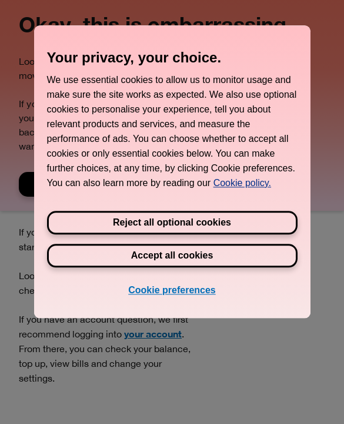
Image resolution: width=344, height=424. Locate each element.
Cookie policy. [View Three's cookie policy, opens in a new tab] (242, 183)
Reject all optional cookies (172, 222)
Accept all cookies (172, 255)
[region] (172, 171)
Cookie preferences (172, 290)
